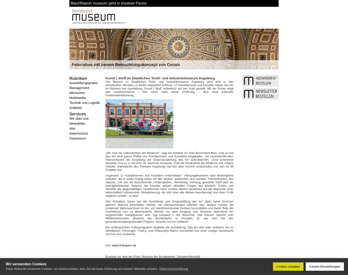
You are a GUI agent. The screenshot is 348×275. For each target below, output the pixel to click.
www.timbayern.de (124, 245)
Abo (72, 128)
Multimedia (77, 98)
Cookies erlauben (288, 266)
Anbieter (75, 108)
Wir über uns (79, 118)
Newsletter (77, 123)
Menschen (77, 93)
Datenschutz (78, 133)
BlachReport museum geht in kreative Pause (108, 3)
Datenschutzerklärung (173, 268)
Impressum (77, 138)
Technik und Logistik (84, 103)
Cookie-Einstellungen (324, 266)
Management (79, 88)
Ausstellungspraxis (83, 83)
